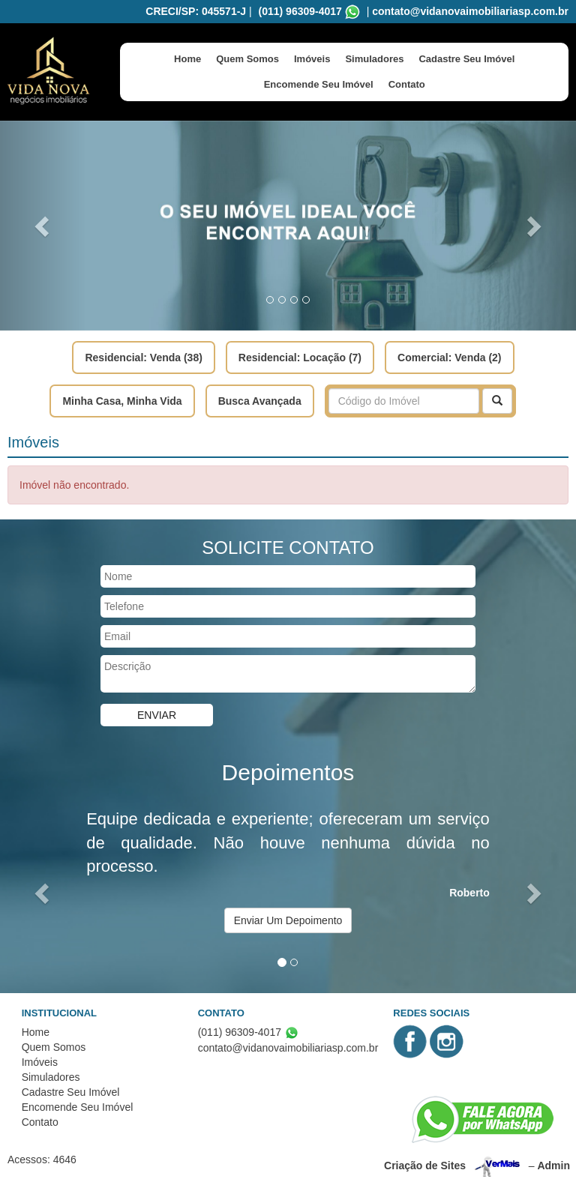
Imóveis (312, 58)
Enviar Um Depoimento (288, 920)
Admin (553, 1165)
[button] (43, 226)
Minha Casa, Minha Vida (122, 401)
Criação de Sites (425, 1165)
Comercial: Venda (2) (450, 358)
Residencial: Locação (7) (300, 358)
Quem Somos (247, 58)
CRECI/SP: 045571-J (196, 11)
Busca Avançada (260, 401)
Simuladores (374, 58)
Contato (406, 84)
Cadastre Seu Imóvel (466, 58)
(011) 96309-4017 (300, 11)
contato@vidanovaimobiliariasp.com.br (470, 11)
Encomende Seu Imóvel (319, 84)
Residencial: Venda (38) (143, 358)
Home (187, 58)
